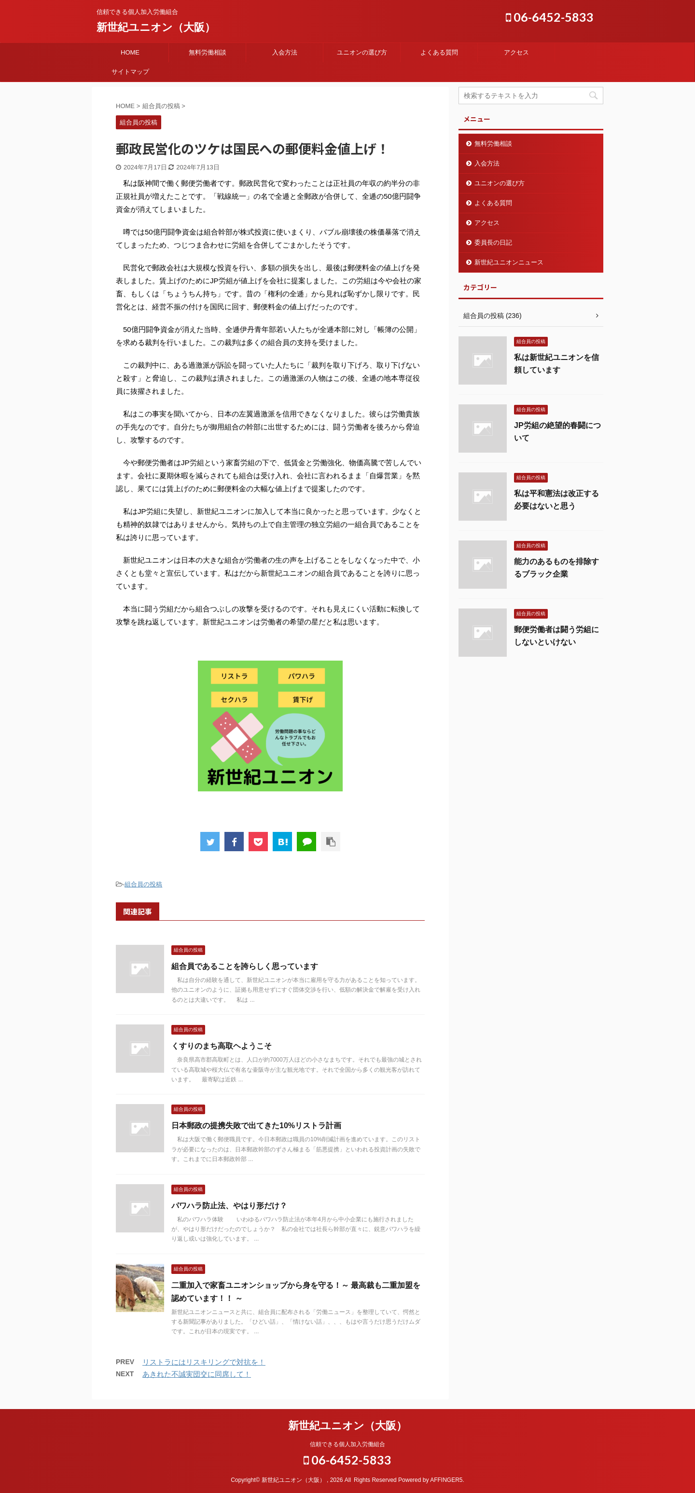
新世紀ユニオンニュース (508, 262)
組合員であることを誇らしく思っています (244, 966)
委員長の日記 (493, 242)
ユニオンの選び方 (362, 52)
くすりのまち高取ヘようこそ (221, 1046)
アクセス (516, 52)
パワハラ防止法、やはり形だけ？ (229, 1206)
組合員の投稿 (143, 884)
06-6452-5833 (550, 17)
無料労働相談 (207, 52)
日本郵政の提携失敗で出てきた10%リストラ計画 (256, 1125)
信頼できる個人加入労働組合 (347, 1444)
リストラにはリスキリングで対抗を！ (203, 1362)
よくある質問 (439, 52)
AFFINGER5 (446, 1480)
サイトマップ (130, 71)
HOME (130, 52)
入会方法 (284, 52)
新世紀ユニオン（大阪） (156, 27)
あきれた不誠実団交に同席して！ (196, 1374)
